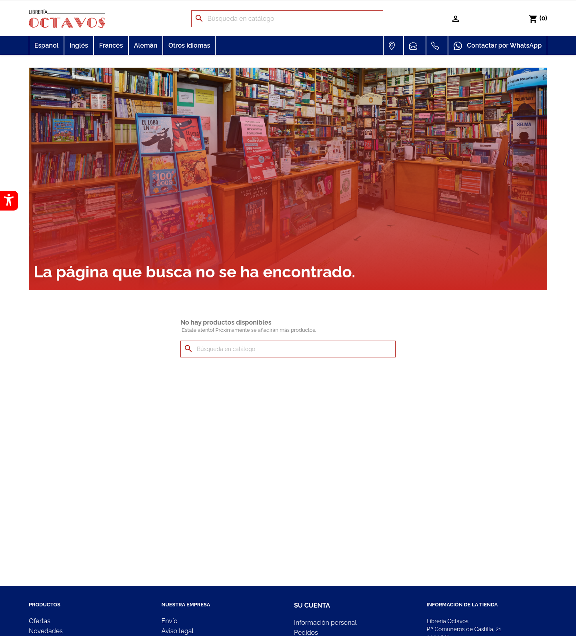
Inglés (79, 45)
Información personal (325, 622)
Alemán (146, 45)
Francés (111, 45)
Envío (170, 621)
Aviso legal (178, 631)
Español (46, 45)
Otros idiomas (189, 45)
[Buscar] (287, 18)
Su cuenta (312, 605)
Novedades (46, 631)
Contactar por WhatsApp (498, 46)
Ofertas (39, 621)
